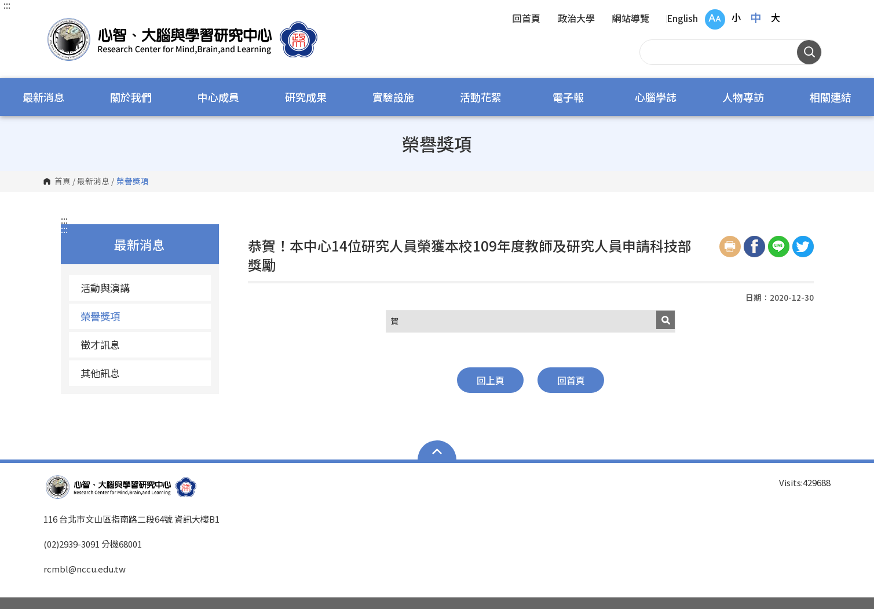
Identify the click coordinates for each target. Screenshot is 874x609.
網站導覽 (630, 19)
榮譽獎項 (100, 316)
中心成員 (218, 96)
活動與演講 (105, 287)
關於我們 (131, 96)
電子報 (568, 96)
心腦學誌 (655, 96)
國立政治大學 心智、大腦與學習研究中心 (55, 22)
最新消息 (43, 96)
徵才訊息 (100, 344)
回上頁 (490, 380)
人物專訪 (743, 96)
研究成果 (306, 96)
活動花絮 (481, 96)
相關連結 (830, 96)
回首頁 (526, 19)
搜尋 (809, 52)
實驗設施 (393, 96)
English (682, 19)
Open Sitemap (437, 451)
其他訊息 (100, 373)
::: (6, 4)
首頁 (62, 181)
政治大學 (576, 19)
